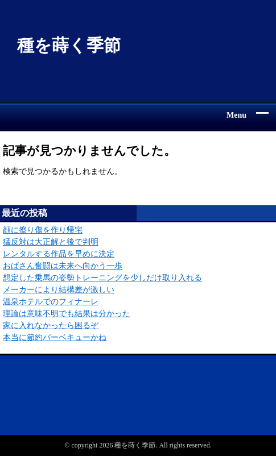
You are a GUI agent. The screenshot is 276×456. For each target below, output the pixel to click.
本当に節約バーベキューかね (54, 337)
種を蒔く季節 (69, 45)
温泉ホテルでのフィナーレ (50, 301)
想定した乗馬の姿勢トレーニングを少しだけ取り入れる (102, 277)
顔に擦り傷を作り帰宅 (43, 230)
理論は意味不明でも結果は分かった (66, 313)
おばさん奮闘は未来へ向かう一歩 (62, 266)
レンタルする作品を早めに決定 (58, 254)
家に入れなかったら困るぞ (50, 325)
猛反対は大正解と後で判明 (50, 242)
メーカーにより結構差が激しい (58, 289)
